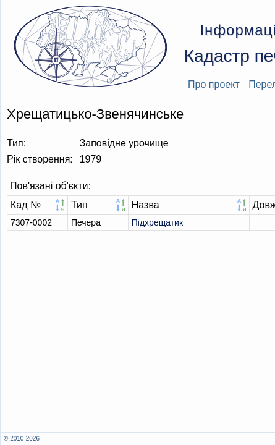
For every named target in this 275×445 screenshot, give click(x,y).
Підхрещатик (157, 222)
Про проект (214, 84)
